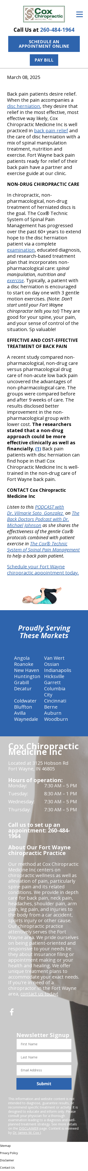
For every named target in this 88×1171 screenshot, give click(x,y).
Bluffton (23, 707)
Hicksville (54, 676)
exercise (15, 280)
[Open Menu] (79, 14)
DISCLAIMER (28, 1128)
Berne (50, 707)
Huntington (27, 676)
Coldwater (25, 701)
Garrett (52, 682)
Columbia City (54, 691)
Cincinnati (55, 701)
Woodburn (56, 719)
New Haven (26, 670)
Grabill (21, 682)
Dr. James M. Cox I (27, 1132)
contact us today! (39, 994)
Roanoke (23, 664)
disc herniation (23, 106)
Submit (44, 1083)
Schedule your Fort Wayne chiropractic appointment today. (43, 569)
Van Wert (54, 658)
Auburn (52, 713)
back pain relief (51, 130)
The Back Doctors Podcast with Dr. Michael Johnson (43, 519)
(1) (38, 448)
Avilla (20, 713)
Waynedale (26, 719)
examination (21, 250)
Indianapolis (57, 670)
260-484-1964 (57, 29)
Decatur (23, 688)
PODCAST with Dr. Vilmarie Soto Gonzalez (35, 510)
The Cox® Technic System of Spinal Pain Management (43, 546)
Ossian (51, 664)
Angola (22, 658)
